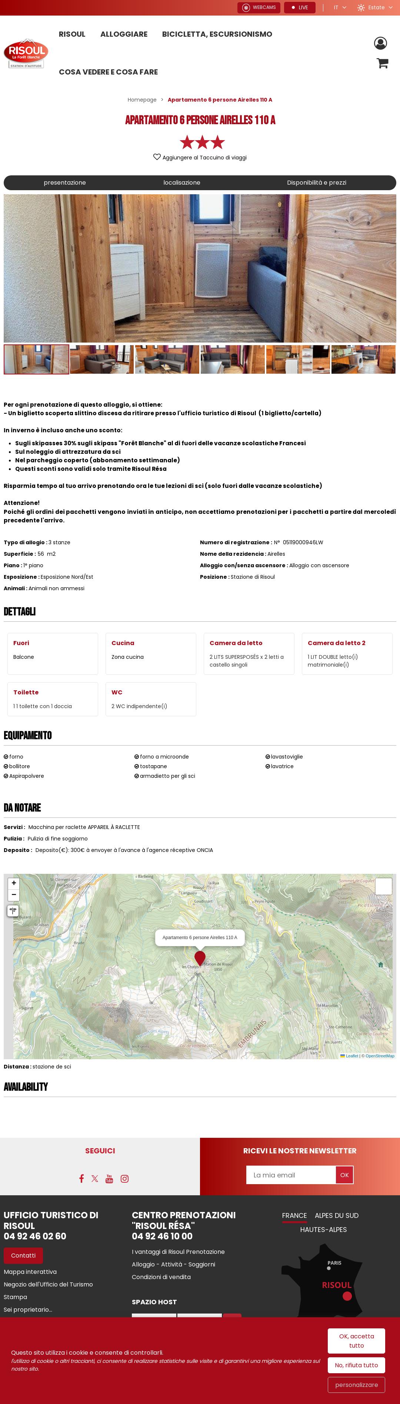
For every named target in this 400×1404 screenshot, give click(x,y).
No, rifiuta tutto (356, 1365)
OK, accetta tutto (356, 1341)
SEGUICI (100, 1151)
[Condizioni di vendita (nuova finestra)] (161, 1277)
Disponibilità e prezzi (316, 182)
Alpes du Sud (337, 1215)
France (294, 1215)
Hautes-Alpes (323, 1229)
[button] (383, 63)
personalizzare (356, 1385)
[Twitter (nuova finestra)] (94, 1178)
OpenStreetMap (380, 1056)
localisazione (181, 182)
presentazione (65, 182)
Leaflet (349, 1056)
